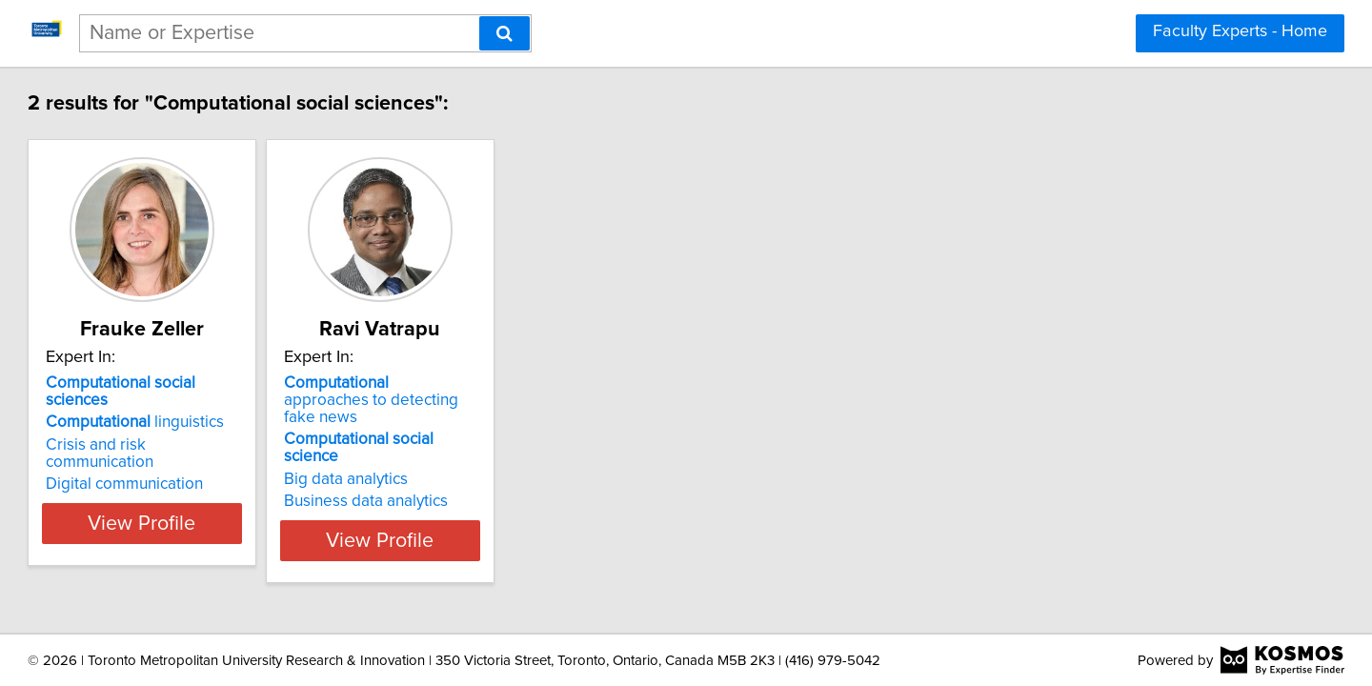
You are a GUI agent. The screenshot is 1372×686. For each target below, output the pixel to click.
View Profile (253, 505)
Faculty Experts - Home (1240, 31)
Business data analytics (500, 466)
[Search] (504, 33)
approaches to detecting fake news (524, 391)
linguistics (221, 405)
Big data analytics (480, 445)
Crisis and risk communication (238, 427)
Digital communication (211, 449)
